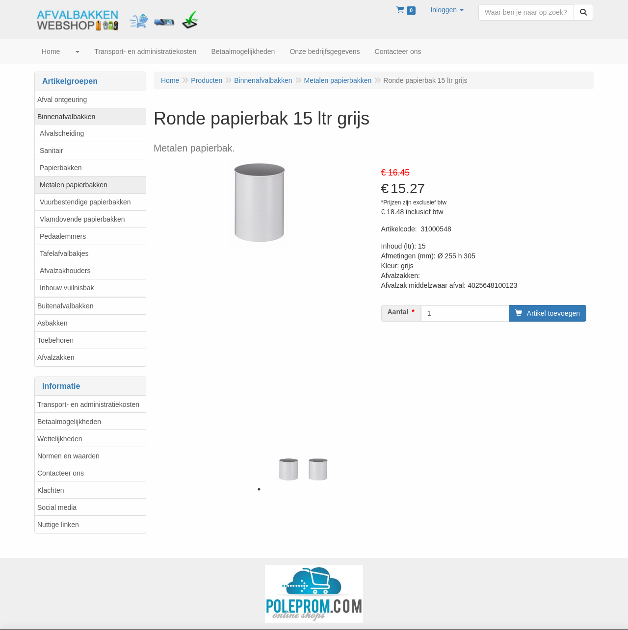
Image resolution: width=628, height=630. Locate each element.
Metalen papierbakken (73, 185)
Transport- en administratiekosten (88, 404)
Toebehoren (55, 340)
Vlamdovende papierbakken (82, 219)
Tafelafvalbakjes (64, 253)
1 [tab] (259, 489)
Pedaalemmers (63, 236)
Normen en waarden (68, 456)
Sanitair (51, 150)
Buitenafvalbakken (65, 306)
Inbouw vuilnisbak (67, 288)
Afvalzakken (55, 357)
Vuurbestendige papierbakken (85, 202)
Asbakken (52, 323)
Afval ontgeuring (62, 99)
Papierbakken (61, 168)
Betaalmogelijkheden (69, 422)
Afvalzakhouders (65, 271)
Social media (57, 507)
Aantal (398, 311)
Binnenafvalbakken (66, 117)
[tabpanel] (288, 469)
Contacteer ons (60, 473)
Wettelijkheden (59, 439)
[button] (447, 10)
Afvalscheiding (62, 133)
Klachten (50, 490)
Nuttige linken (58, 525)
